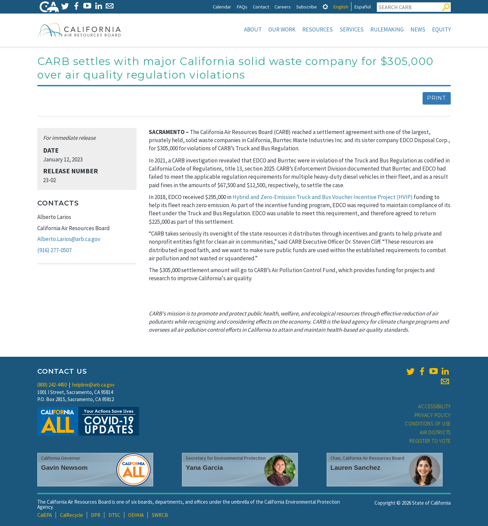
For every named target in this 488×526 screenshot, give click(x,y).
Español (362, 6)
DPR (95, 515)
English (340, 6)
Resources (317, 29)
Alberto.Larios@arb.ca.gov (68, 239)
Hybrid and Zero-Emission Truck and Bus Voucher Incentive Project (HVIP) (322, 197)
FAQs (242, 6)
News (417, 29)
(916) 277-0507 (54, 250)
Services (352, 29)
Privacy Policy (432, 415)
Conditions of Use (428, 423)
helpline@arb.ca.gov (93, 384)
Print (436, 98)
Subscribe (306, 6)
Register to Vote (430, 441)
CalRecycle (71, 515)
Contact (261, 6)
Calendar (222, 6)
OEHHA (136, 515)
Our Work (282, 29)
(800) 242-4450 (52, 384)
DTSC (114, 515)
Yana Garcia (204, 467)
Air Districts (435, 432)
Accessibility (434, 406)
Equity (441, 29)
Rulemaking (387, 29)
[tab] (325, 6)
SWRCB (160, 515)
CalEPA (44, 515)
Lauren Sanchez (355, 467)
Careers (282, 6)
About (253, 29)
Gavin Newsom (64, 467)
